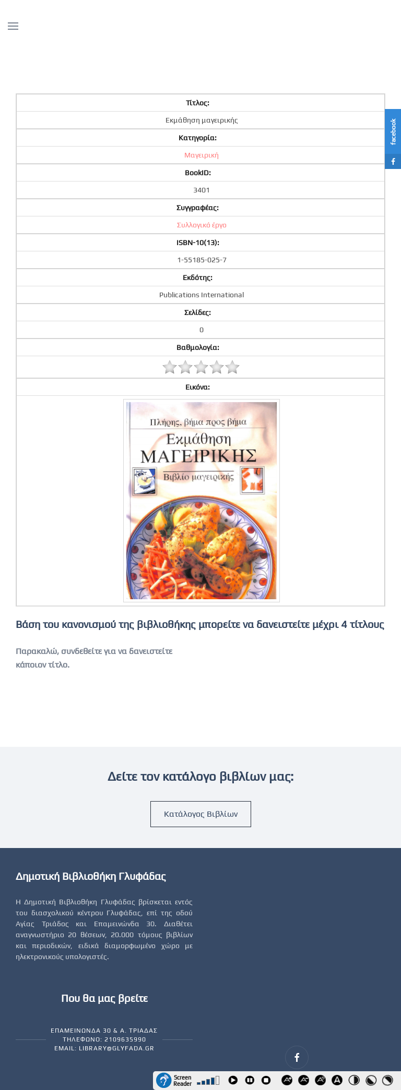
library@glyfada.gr (117, 1048)
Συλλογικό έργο (202, 225)
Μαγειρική (201, 155)
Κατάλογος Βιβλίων (201, 814)
